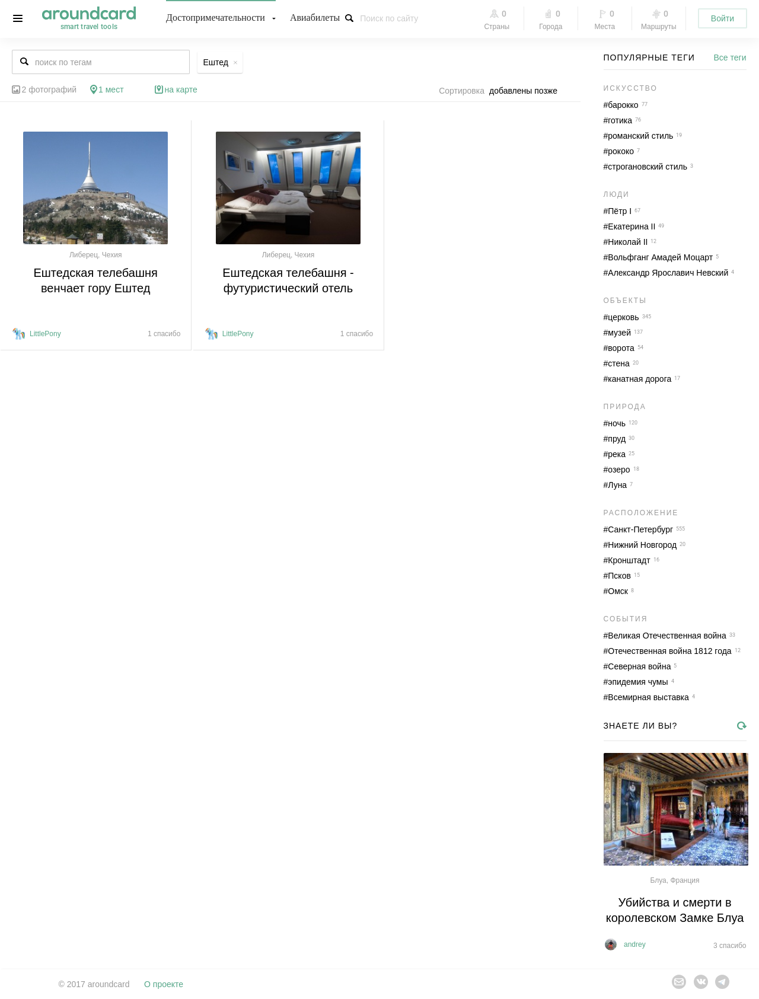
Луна (617, 485)
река (617, 454)
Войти (722, 18)
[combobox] (526, 90)
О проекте (163, 984)
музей (619, 332)
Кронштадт (629, 560)
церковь (623, 317)
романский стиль (640, 136)
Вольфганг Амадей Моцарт (660, 257)
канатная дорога (639, 379)
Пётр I (620, 211)
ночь (617, 423)
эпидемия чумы (638, 682)
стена (619, 363)
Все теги (730, 57)
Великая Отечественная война (667, 635)
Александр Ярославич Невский (668, 273)
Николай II (628, 242)
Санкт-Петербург (640, 529)
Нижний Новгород (642, 545)
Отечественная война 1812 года (669, 651)
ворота (621, 348)
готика (620, 120)
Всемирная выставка (648, 697)
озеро (619, 469)
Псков (619, 576)
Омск (618, 591)
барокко (623, 105)
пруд (617, 439)
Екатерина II (631, 226)
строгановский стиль (647, 166)
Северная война (639, 666)
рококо (621, 151)
